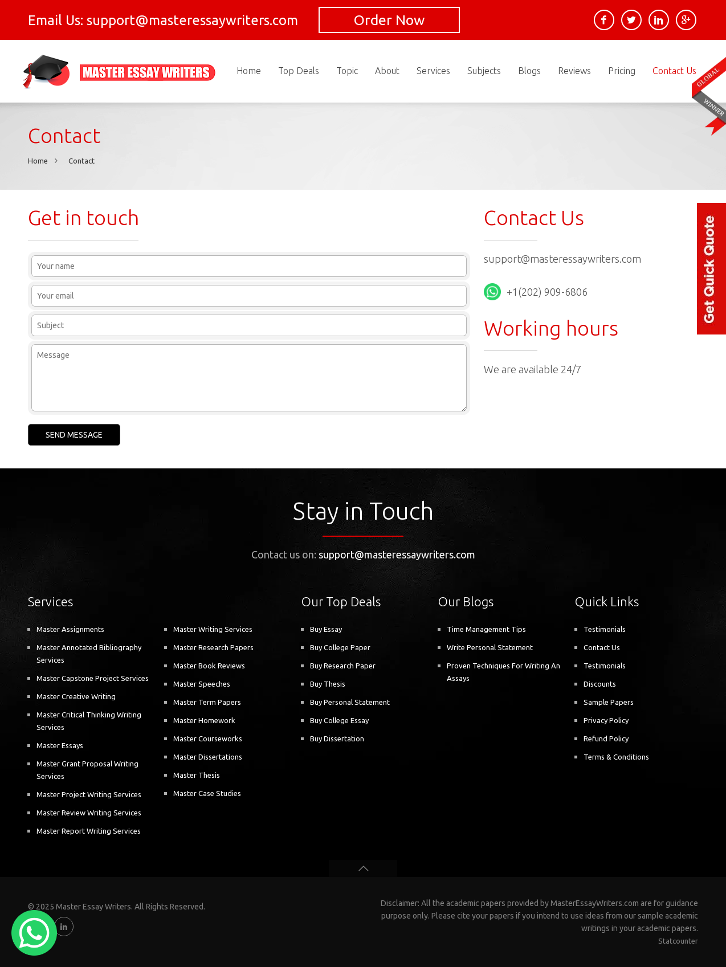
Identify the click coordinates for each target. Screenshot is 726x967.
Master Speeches (201, 684)
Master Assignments (70, 629)
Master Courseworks (207, 738)
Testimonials (605, 629)
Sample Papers (609, 702)
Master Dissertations (207, 757)
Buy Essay (326, 629)
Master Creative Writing (76, 696)
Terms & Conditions (616, 757)
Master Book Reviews (209, 666)
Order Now (389, 20)
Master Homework (204, 720)
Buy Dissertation (337, 738)
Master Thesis (196, 775)
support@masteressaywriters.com (562, 258)
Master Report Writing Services (88, 831)
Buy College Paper (340, 647)
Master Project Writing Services (88, 794)
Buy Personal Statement (350, 702)
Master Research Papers (213, 647)
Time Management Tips (486, 629)
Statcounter (678, 941)
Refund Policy (606, 738)
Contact (81, 161)
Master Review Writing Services (88, 813)
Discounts (600, 684)
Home (38, 161)
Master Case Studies (207, 793)
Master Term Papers (207, 702)
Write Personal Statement (490, 647)
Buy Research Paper (343, 666)
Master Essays (59, 745)
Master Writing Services (212, 629)
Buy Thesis (327, 684)
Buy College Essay (339, 720)
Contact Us (602, 647)
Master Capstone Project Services (92, 678)
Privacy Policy (606, 720)
